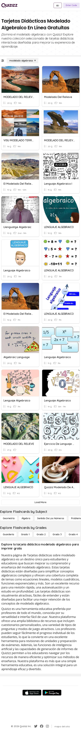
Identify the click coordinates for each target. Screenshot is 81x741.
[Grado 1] (25, 534)
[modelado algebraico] (22, 60)
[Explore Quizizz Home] (9, 5)
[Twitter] (35, 726)
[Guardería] (8, 534)
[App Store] (32, 692)
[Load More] (40, 502)
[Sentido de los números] (50, 518)
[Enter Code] (71, 5)
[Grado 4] (73, 534)
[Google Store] (52, 692)
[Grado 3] (57, 534)
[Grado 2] (41, 534)
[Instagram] (47, 726)
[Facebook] (41, 726)
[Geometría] (8, 518)
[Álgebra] (26, 518)
